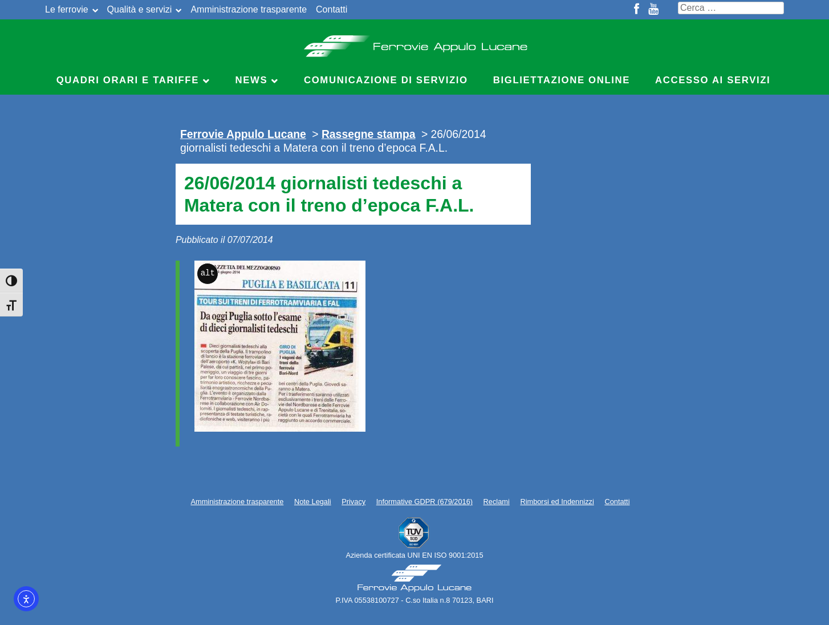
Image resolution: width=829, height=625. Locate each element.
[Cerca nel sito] (731, 8)
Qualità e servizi (139, 9)
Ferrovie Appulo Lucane (415, 42)
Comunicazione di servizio (386, 80)
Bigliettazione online (561, 80)
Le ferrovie (66, 9)
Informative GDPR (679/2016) (424, 501)
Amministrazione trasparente (248, 9)
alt (208, 273)
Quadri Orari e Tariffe (127, 80)
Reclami (496, 501)
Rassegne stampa (369, 134)
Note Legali (312, 501)
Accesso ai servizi (712, 80)
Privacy (353, 501)
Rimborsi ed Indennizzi (557, 501)
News (251, 80)
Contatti (331, 9)
